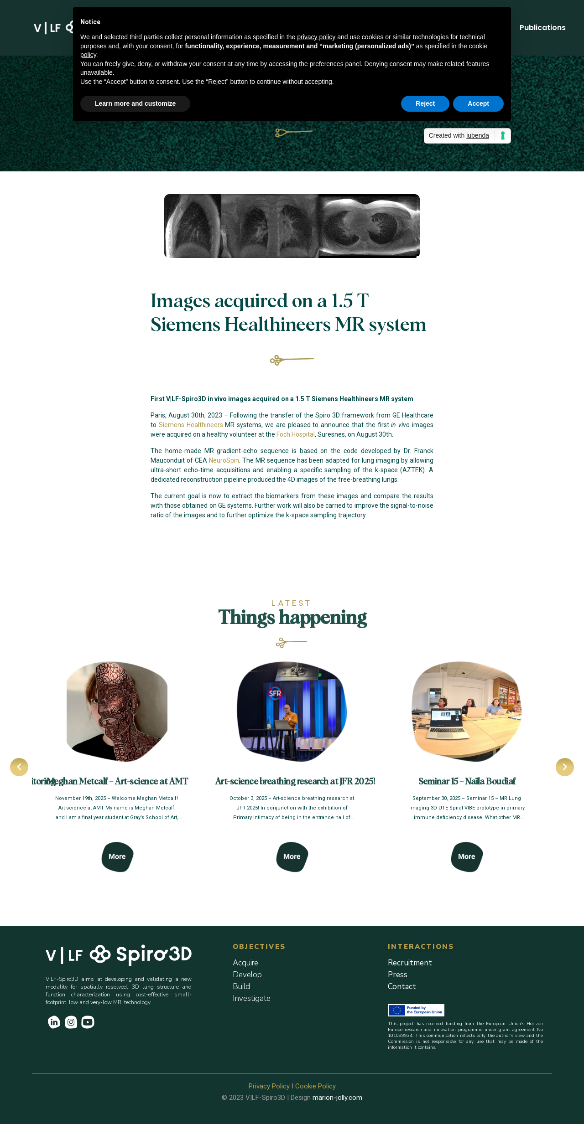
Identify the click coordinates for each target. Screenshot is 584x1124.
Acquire (245, 963)
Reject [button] (425, 103)
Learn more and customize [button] (135, 103)
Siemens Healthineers (191, 424)
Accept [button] (478, 103)
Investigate (252, 998)
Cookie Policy (315, 1086)
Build (241, 986)
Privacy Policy (269, 1086)
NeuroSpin (224, 460)
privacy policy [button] (316, 37)
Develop (247, 974)
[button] (18, 767)
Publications (543, 27)
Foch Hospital (295, 434)
